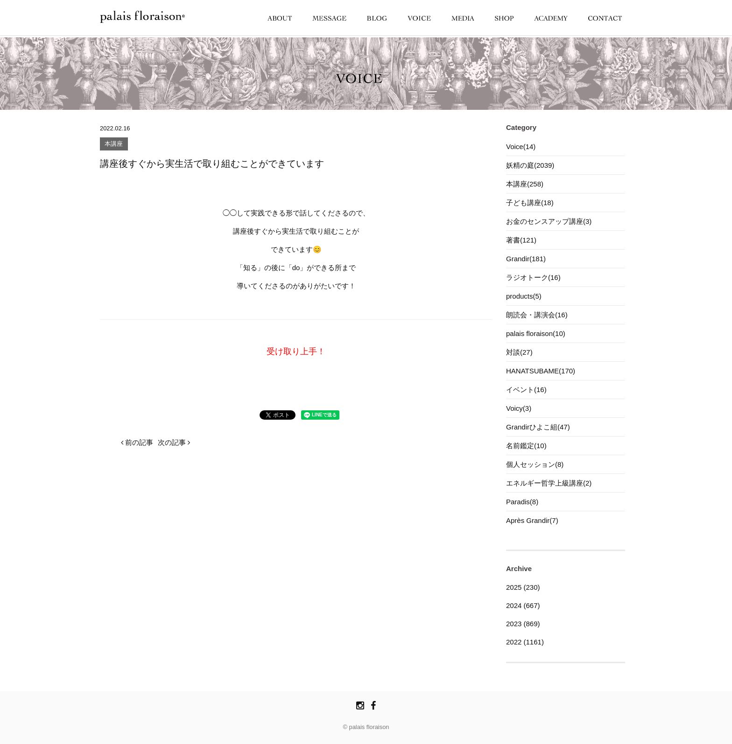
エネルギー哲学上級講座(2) (548, 483)
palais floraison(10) (535, 333)
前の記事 (137, 442)
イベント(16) (526, 389)
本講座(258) (524, 184)
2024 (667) (523, 605)
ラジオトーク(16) (533, 277)
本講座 (114, 144)
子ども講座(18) (530, 203)
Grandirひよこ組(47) (538, 427)
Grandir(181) (526, 259)
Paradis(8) (522, 502)
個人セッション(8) (534, 464)
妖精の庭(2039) (530, 165)
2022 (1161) (525, 642)
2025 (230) (523, 587)
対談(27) (519, 352)
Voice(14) (520, 146)
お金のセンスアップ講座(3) (548, 221)
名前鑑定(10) (526, 446)
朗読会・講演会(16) (537, 315)
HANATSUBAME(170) (540, 371)
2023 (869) (523, 624)
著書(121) (521, 240)
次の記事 (174, 442)
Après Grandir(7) (532, 520)
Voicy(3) (518, 408)
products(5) (524, 296)
